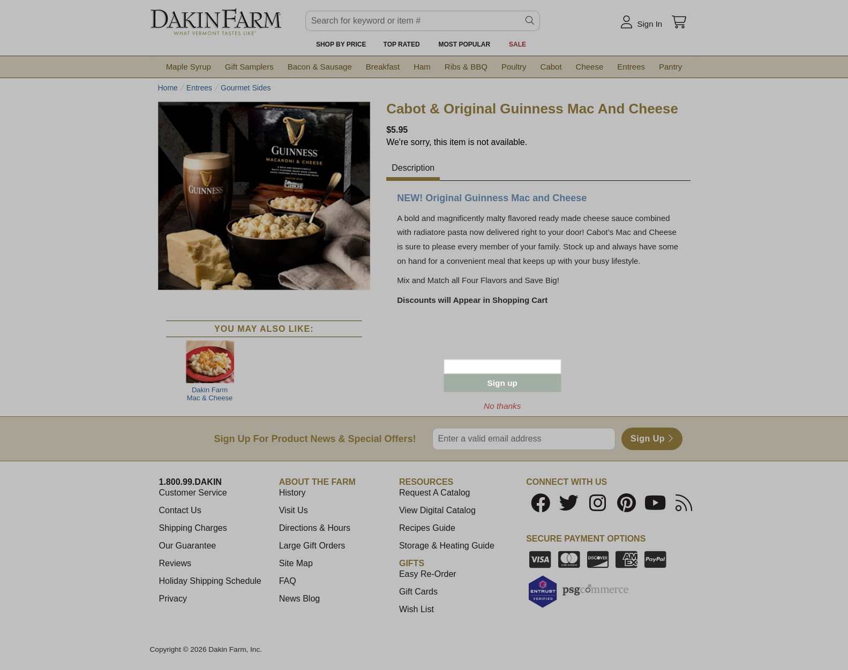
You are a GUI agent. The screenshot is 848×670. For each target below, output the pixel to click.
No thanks (502, 405)
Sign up (502, 382)
